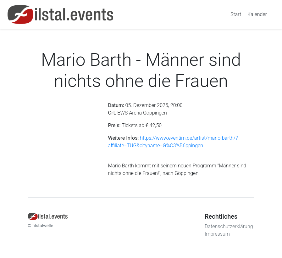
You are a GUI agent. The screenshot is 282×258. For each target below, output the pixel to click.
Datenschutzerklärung (229, 226)
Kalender (257, 14)
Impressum (217, 234)
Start (235, 14)
